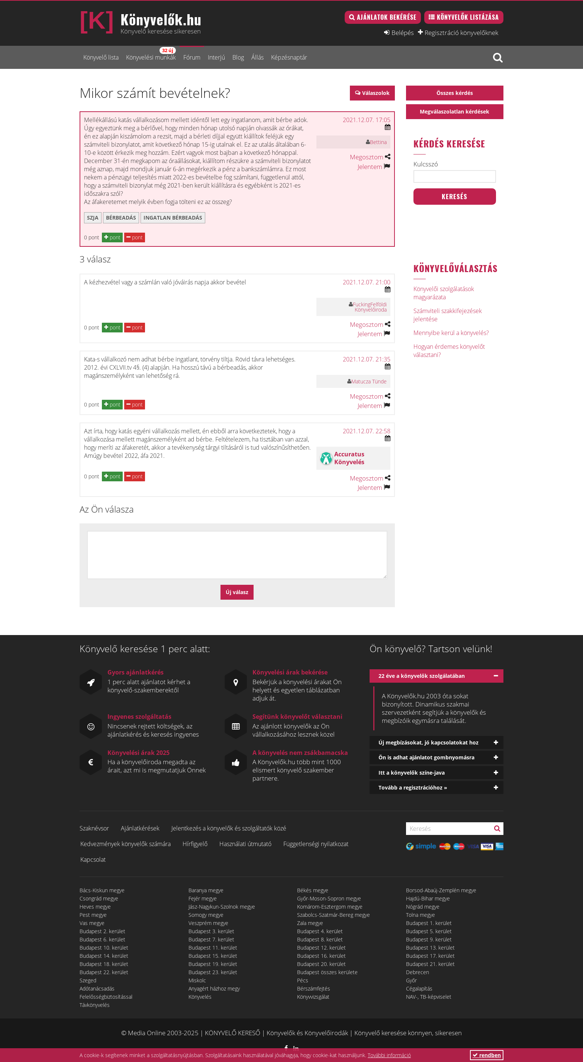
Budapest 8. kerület (320, 939)
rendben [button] (487, 1055)
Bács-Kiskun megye (102, 890)
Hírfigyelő (195, 844)
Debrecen (417, 972)
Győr (411, 980)
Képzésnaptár (289, 57)
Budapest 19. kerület (213, 963)
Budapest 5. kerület (429, 931)
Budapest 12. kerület (321, 947)
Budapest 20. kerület (321, 963)
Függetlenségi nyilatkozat (315, 844)
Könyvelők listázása (468, 17)
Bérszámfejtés (313, 988)
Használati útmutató (245, 844)
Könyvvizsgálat (313, 996)
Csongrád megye (99, 898)
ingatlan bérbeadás (173, 217)
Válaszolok (376, 92)
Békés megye (312, 890)
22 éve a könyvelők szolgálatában (422, 675)
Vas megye (92, 923)
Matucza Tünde (369, 381)
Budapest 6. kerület (102, 939)
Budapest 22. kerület (104, 972)
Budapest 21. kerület (430, 963)
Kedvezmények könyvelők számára (125, 844)
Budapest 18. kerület (104, 963)
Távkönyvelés (95, 1004)
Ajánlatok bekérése (386, 17)
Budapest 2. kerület (102, 931)
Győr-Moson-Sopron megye (329, 898)
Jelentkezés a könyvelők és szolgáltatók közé (228, 828)
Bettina (378, 142)
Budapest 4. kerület (320, 931)
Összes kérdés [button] (455, 92)
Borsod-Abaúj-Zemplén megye (441, 890)
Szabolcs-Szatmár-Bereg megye (333, 914)
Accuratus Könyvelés (349, 458)
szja (93, 217)
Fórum (191, 57)
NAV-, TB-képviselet (428, 996)
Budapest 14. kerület (104, 955)
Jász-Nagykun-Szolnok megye (222, 906)
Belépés (403, 32)
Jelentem (370, 166)
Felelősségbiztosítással (106, 996)
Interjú (216, 57)
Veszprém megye (208, 923)
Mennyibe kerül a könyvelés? (451, 333)
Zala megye (310, 923)
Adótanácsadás (97, 988)
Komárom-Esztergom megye (330, 906)
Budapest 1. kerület (429, 923)
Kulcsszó (425, 164)
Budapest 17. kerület (430, 955)
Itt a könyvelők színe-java (412, 772)
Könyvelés (200, 996)
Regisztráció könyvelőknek (461, 32)
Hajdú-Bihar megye (428, 898)
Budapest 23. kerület (213, 972)
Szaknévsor (94, 828)
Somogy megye (206, 914)
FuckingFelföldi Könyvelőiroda (370, 307)
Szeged (88, 980)
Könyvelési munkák (151, 54)
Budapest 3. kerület (211, 931)
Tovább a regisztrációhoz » (413, 787)
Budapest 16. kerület (321, 955)
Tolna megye (420, 914)
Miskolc (197, 980)
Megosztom (366, 157)
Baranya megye (206, 890)
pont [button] (112, 237)
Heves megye (95, 906)
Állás (257, 57)
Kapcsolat (93, 859)
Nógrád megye (422, 906)
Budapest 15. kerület (213, 955)
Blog (238, 57)
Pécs (302, 980)
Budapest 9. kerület (429, 939)
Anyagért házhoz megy (214, 988)
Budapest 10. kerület (104, 947)
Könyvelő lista (101, 57)
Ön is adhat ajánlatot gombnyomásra (426, 757)
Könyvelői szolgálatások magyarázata (443, 293)
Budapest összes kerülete (327, 972)
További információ (389, 1055)
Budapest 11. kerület (213, 947)
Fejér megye (203, 898)
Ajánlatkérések (140, 828)
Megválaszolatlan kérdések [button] (454, 111)
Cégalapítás (419, 988)
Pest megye (93, 914)
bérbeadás (121, 217)
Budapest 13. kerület (430, 947)
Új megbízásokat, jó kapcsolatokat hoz (429, 742)
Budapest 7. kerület (211, 939)
